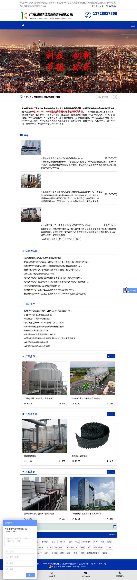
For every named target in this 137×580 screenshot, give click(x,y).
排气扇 (69, 239)
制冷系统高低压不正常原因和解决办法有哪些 (44, 322)
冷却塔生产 (59, 547)
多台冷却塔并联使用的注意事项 (38, 315)
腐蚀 (75, 553)
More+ (112, 534)
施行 (89, 547)
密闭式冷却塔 (72, 547)
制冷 (61, 239)
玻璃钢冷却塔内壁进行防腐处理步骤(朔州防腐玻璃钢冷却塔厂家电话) (73, 192)
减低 (68, 553)
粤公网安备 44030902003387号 (64, 566)
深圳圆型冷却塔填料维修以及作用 (39, 274)
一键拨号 (51, 574)
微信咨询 (86, 574)
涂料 (82, 547)
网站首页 (38, 97)
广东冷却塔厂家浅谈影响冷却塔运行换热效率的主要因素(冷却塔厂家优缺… (57, 262)
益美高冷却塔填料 (80, 456)
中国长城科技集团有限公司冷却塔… (87, 513)
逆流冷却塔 (98, 547)
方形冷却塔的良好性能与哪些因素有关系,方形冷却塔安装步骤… (52, 270)
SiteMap (84, 566)
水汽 (70, 542)
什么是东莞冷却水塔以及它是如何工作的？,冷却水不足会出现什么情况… (56, 294)
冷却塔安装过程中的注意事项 (37, 346)
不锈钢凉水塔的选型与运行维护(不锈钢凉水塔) (63, 158)
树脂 (82, 553)
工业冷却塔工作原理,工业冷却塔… (39, 398)
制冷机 (62, 542)
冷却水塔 (38, 553)
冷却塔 (52, 239)
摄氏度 (49, 547)
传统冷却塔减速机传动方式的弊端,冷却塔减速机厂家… (48, 311)
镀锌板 (104, 553)
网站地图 (99, 6)
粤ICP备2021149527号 (96, 564)
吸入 (77, 542)
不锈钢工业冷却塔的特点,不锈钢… (87, 398)
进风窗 (54, 553)
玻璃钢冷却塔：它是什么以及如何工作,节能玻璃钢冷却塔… (50, 290)
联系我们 (113, 6)
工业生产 (109, 547)
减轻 (46, 553)
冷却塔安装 (39, 547)
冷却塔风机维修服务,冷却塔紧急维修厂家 (42, 286)
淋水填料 (45, 542)
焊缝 (109, 542)
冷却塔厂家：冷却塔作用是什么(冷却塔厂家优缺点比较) (67, 225)
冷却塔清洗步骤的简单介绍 (36, 342)
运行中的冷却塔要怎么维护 (36, 330)
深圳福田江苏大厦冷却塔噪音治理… (40, 513)
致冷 (78, 239)
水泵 (36, 542)
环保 (95, 542)
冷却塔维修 (48, 16)
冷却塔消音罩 (30, 456)
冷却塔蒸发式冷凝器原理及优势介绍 (40, 334)
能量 (102, 542)
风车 (62, 553)
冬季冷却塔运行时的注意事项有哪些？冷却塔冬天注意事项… (50, 338)
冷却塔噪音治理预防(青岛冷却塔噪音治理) (42, 258)
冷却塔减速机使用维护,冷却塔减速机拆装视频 (44, 326)
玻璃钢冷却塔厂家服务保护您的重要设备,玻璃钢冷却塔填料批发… (53, 278)
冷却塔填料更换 (93, 553)
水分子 (54, 542)
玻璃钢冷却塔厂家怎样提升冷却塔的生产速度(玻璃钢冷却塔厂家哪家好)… (56, 282)
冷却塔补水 (86, 542)
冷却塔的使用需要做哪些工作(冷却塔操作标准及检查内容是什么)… (53, 266)
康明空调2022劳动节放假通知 (37, 318)
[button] (64, 90)
